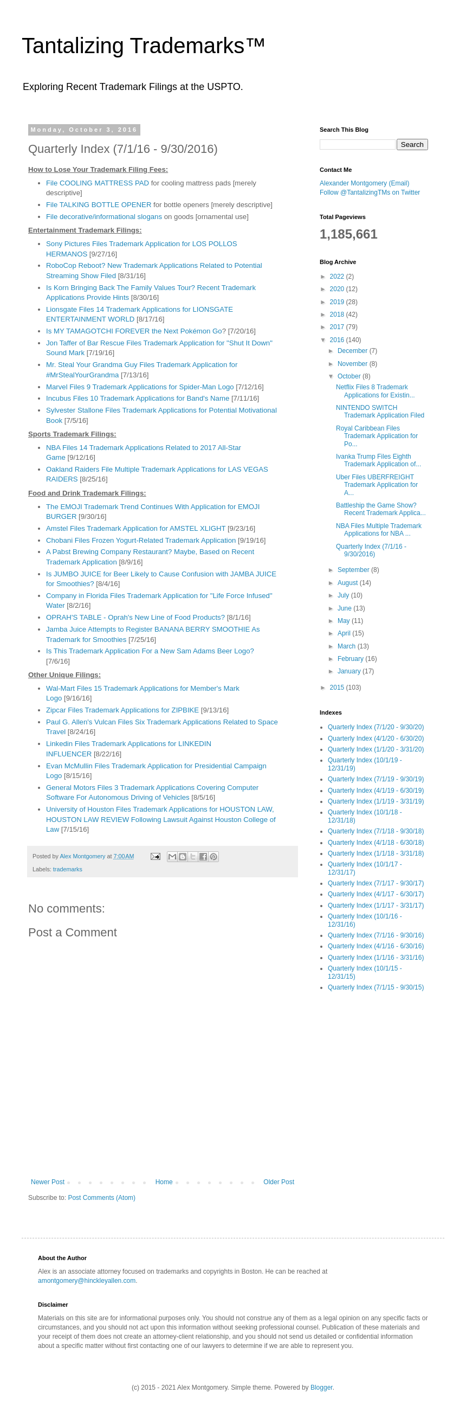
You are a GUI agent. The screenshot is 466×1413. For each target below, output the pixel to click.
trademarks (67, 869)
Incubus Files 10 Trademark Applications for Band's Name (137, 398)
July (344, 595)
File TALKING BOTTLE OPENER (98, 205)
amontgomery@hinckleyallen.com (86, 1280)
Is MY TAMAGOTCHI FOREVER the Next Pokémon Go (134, 331)
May (345, 621)
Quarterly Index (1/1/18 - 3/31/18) (376, 853)
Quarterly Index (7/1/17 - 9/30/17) (376, 883)
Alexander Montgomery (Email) (364, 183)
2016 (338, 340)
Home (164, 1182)
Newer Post (47, 1182)
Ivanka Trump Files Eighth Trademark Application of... (378, 460)
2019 (338, 302)
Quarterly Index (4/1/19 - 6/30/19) (376, 790)
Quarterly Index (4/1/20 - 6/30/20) (376, 738)
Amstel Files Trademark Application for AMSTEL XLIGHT (135, 528)
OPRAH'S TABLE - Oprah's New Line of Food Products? (135, 617)
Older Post (278, 1182)
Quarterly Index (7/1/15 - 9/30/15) (376, 987)
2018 (338, 314)
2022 (338, 276)
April (345, 633)
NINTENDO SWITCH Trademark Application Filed (380, 411)
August (349, 583)
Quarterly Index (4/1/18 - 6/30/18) (376, 842)
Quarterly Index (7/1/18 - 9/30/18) (376, 831)
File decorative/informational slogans (104, 217)
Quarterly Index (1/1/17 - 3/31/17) (376, 905)
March (348, 646)
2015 (338, 687)
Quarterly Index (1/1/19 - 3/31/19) (376, 801)
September (354, 570)
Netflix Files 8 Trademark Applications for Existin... (375, 391)
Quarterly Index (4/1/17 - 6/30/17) (376, 894)
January (350, 671)
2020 (338, 289)
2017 (338, 327)
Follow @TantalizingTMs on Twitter (370, 192)
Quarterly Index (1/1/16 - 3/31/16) (376, 957)
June (345, 608)
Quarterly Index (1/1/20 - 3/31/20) (376, 749)
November (354, 364)
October (350, 376)
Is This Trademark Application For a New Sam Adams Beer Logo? (150, 651)
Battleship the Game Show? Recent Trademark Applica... (381, 509)
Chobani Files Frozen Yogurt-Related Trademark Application (141, 540)
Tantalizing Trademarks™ (144, 45)
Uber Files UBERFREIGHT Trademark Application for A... (377, 485)
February (351, 659)
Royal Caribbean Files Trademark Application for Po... (377, 436)
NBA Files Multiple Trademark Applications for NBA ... (379, 529)
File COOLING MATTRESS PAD (97, 183)
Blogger (321, 1387)
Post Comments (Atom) (101, 1198)
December (354, 351)
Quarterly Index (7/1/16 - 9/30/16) (376, 935)
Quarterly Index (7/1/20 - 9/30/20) (376, 727)
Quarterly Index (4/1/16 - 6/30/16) (376, 946)
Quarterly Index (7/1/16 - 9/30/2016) (371, 550)
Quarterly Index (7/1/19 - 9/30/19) (376, 779)
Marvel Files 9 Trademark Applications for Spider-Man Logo (140, 387)
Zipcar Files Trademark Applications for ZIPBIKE (122, 710)
